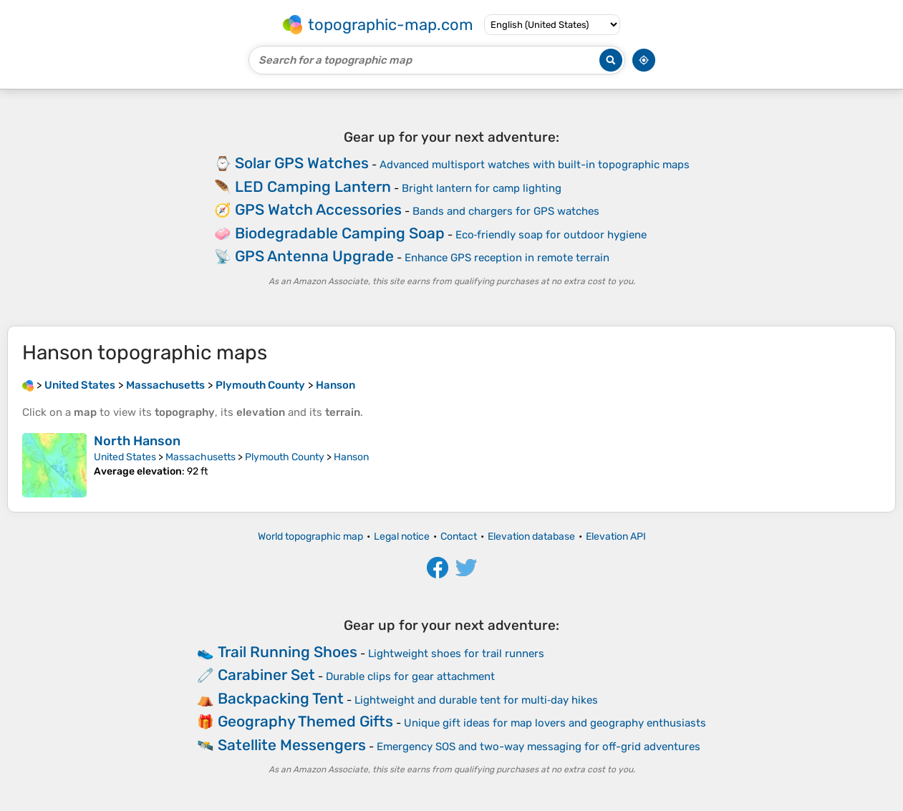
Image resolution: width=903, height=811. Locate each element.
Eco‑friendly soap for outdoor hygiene (551, 234)
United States (125, 457)
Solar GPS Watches (302, 163)
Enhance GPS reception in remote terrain (507, 257)
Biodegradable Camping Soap (340, 233)
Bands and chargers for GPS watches (505, 211)
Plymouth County (284, 457)
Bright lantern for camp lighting (481, 188)
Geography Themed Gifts (305, 721)
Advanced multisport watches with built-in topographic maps (535, 164)
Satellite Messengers (292, 745)
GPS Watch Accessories (318, 209)
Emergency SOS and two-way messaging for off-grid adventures (538, 746)
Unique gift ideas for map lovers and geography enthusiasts (555, 723)
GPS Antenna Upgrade (314, 256)
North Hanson (137, 441)
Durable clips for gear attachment (410, 676)
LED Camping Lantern (313, 186)
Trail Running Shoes (287, 652)
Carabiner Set (266, 675)
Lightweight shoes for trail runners (456, 653)
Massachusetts (200, 457)
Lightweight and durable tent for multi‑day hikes (476, 700)
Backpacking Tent (281, 698)
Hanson (351, 457)
